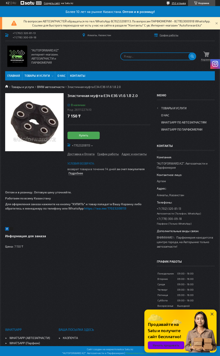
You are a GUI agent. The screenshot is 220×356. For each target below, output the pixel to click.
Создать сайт (52, 3)
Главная (13, 75)
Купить (83, 135)
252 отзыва (179, 3)
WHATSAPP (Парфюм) (24, 343)
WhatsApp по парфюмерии (181, 129)
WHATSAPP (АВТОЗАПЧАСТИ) (29, 338)
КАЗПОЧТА (70, 338)
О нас (61, 75)
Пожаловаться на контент (142, 352)
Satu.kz (129, 349)
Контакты (77, 75)
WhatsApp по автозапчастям (183, 122)
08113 (122, 208)
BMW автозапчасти (50, 87)
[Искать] (192, 56)
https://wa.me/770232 (101, 208)
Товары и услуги (37, 75)
